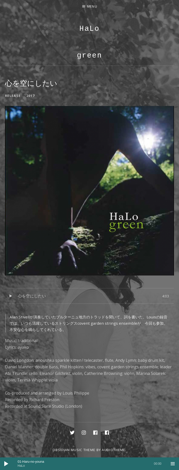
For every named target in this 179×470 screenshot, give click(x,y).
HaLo (89, 29)
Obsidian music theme (74, 450)
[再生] (6, 464)
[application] (89, 463)
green (89, 55)
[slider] (89, 463)
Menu (92, 6)
